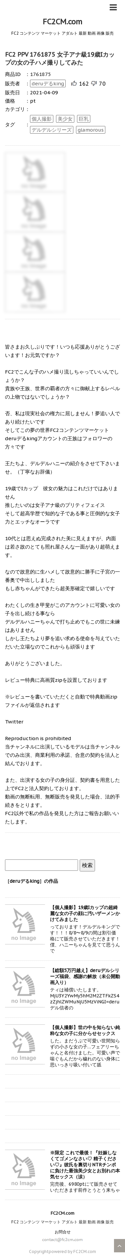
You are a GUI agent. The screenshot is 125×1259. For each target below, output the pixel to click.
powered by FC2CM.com (72, 1251)
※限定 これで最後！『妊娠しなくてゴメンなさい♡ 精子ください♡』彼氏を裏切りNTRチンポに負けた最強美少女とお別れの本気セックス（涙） (85, 1165)
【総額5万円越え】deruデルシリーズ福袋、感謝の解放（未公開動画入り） (85, 976)
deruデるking (48, 83)
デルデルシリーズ (52, 130)
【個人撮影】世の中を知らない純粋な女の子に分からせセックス (85, 1030)
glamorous (91, 130)
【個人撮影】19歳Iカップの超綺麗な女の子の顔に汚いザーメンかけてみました (85, 913)
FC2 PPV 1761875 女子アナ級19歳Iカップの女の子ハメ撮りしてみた (60, 58)
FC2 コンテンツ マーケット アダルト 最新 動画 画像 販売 (62, 1221)
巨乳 (84, 119)
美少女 (65, 119)
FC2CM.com (62, 21)
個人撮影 (42, 119)
